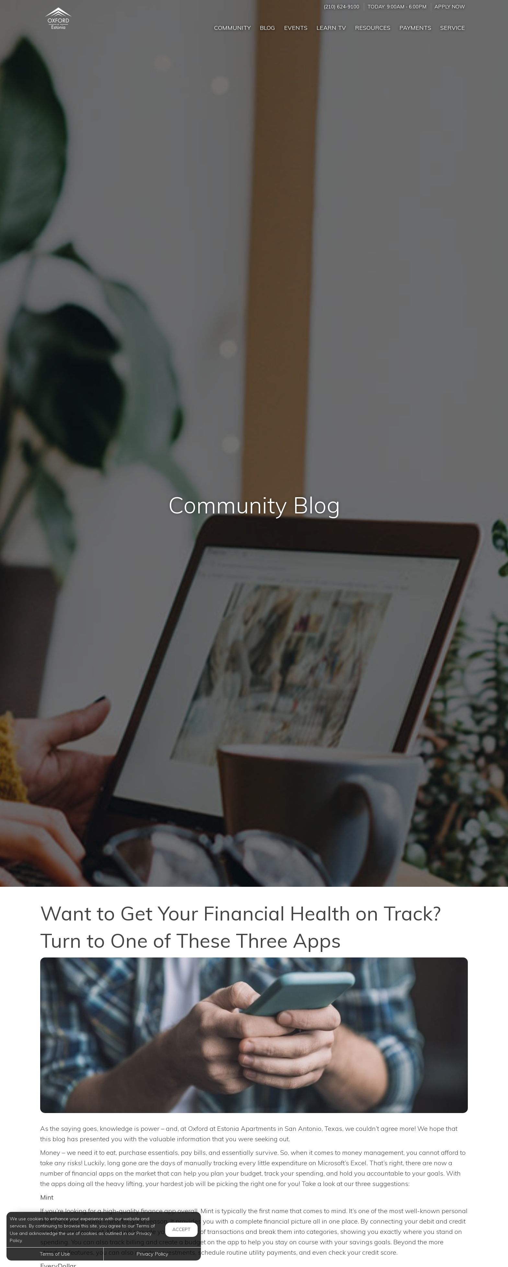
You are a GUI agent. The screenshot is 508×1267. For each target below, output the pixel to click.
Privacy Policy (152, 1253)
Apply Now (449, 7)
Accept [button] (181, 1229)
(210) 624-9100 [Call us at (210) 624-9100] (341, 7)
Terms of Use (55, 1253)
